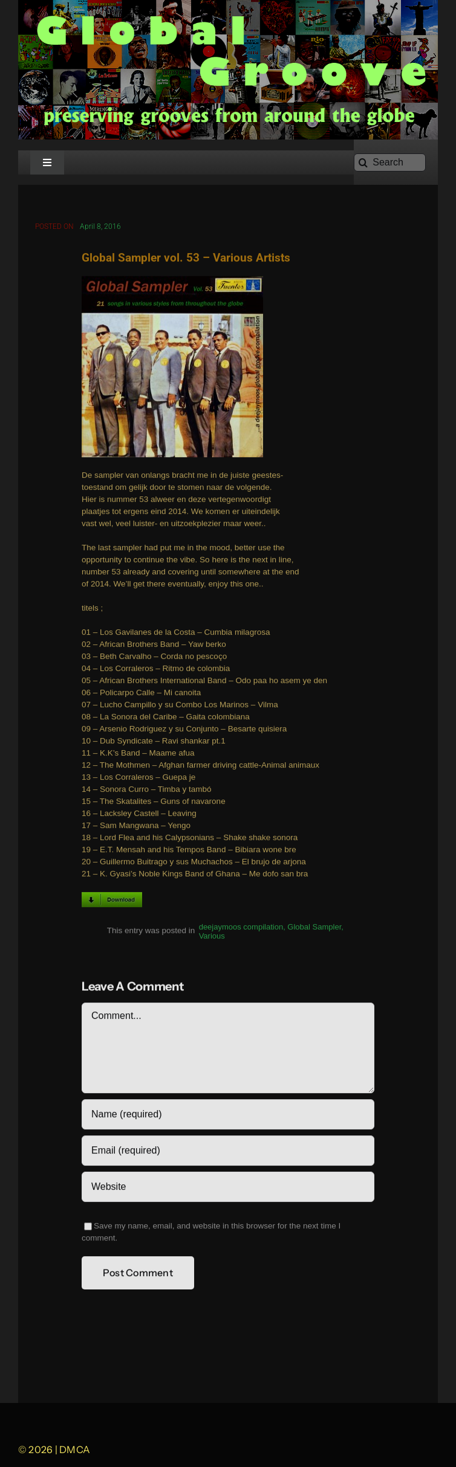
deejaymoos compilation (241, 928)
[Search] (390, 162)
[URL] (228, 1188)
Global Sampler (314, 928)
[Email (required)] (228, 1152)
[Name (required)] (228, 1116)
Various (212, 937)
